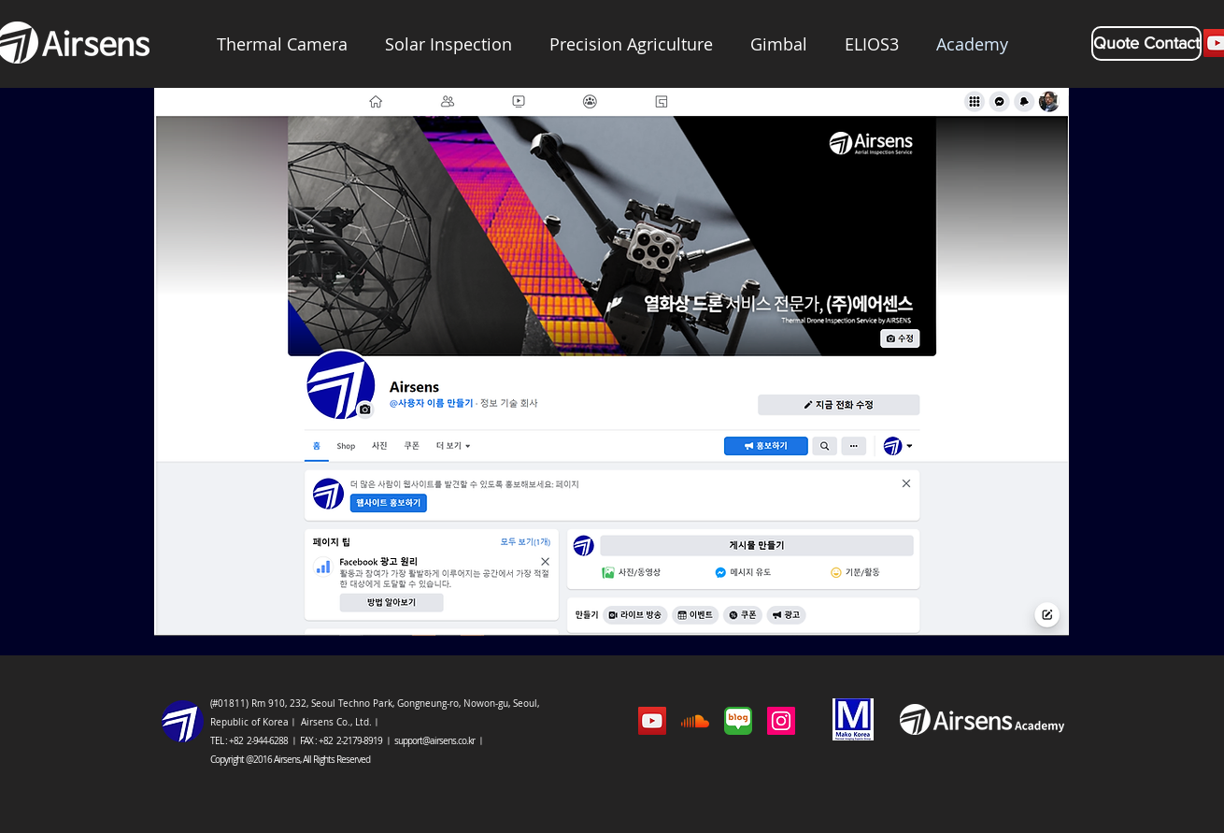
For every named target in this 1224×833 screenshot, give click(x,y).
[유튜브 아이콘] (652, 721)
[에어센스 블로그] (738, 721)
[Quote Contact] (1146, 43)
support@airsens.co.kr (434, 741)
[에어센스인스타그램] (781, 721)
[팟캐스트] (695, 721)
